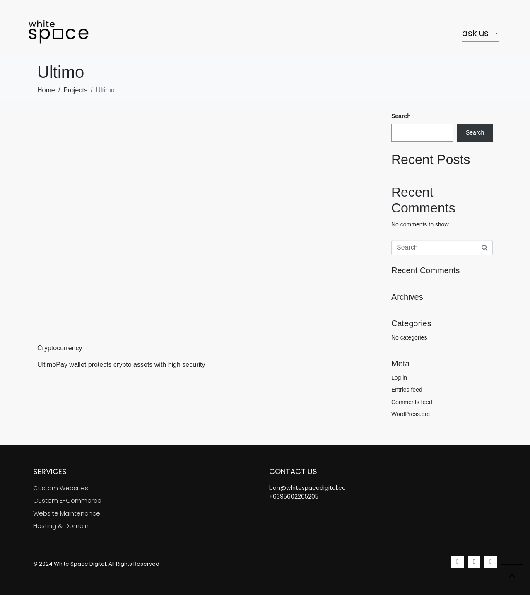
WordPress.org (410, 414)
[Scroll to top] (512, 576)
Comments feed (411, 402)
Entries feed (406, 389)
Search (401, 116)
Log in (399, 377)
